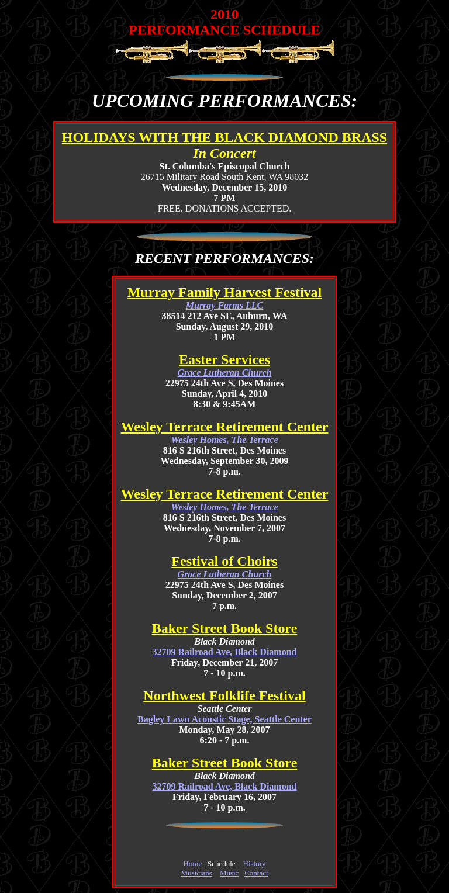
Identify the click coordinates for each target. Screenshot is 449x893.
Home (192, 863)
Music (229, 872)
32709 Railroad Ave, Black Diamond (225, 652)
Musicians (196, 872)
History (254, 863)
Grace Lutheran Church (225, 373)
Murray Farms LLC (224, 305)
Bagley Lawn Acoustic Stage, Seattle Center (224, 719)
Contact (256, 872)
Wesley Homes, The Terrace (224, 440)
